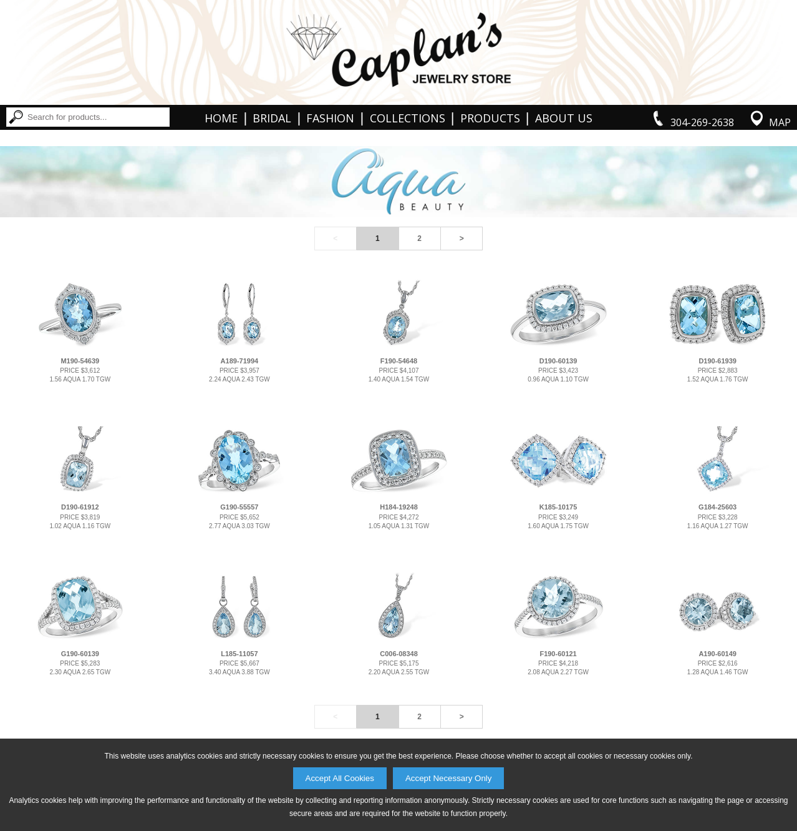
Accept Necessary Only (448, 778)
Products (490, 118)
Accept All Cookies (340, 778)
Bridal (272, 118)
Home (221, 118)
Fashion (330, 118)
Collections (407, 118)
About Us (563, 118)
